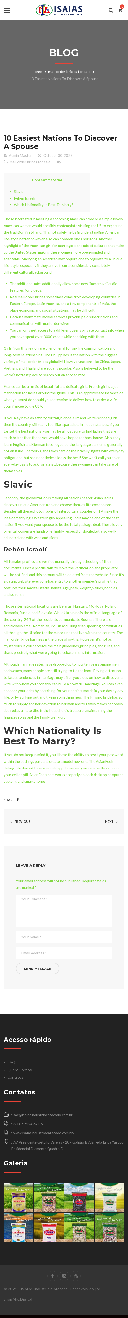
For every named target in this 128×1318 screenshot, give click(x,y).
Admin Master (20, 158)
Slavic (18, 194)
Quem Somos (19, 1073)
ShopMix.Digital (18, 1302)
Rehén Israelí (24, 201)
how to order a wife (101, 402)
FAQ (11, 1065)
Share (9, 803)
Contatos (15, 1080)
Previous (20, 825)
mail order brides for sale (69, 71)
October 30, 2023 (58, 158)
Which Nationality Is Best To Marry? (43, 207)
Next (112, 825)
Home (37, 71)
